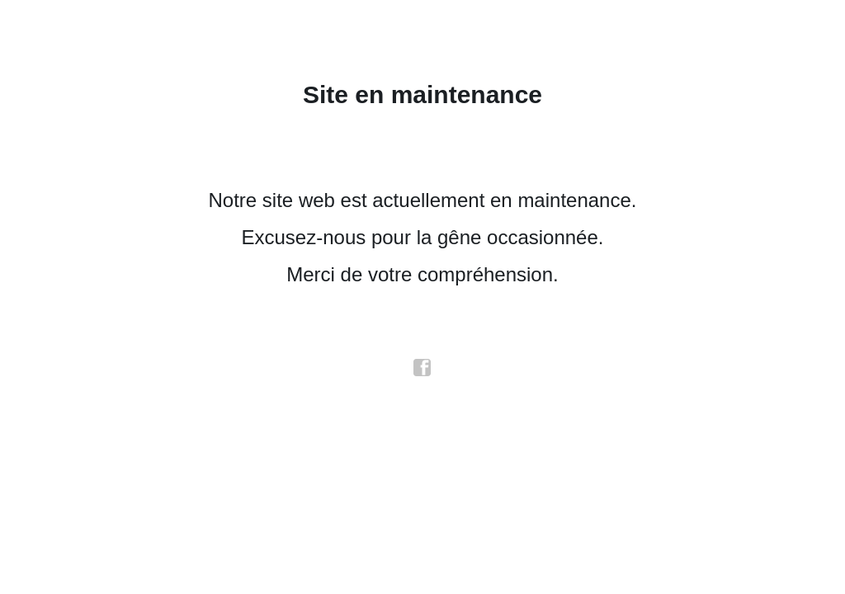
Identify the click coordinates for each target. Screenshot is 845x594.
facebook (422, 368)
